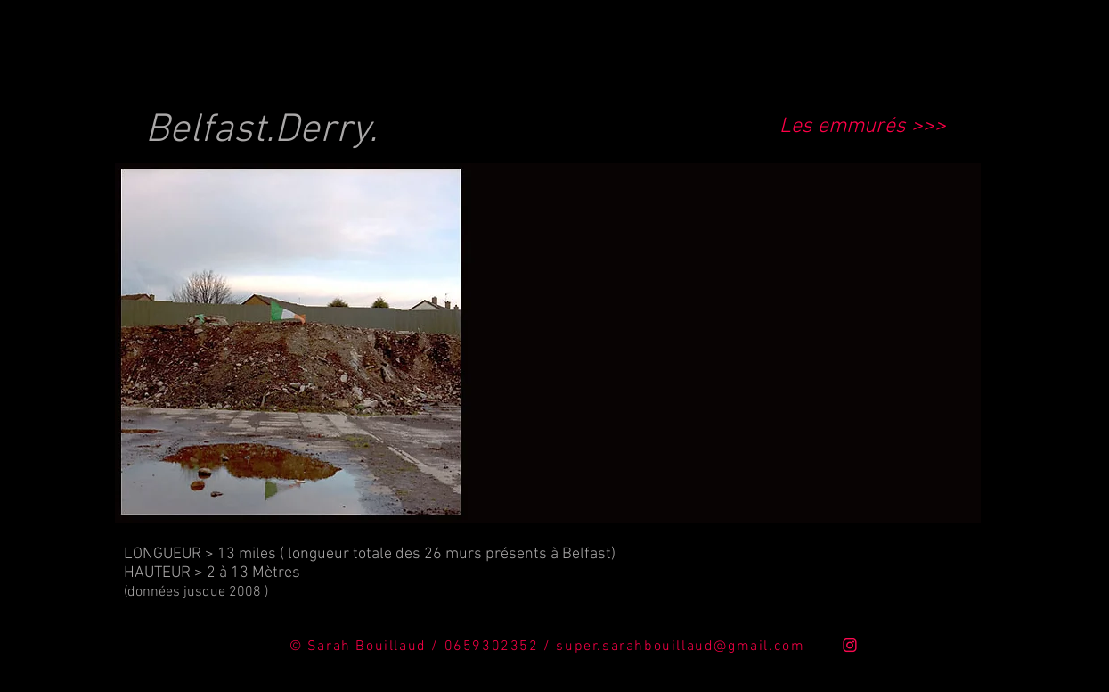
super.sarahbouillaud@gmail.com (680, 646)
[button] (548, 343)
